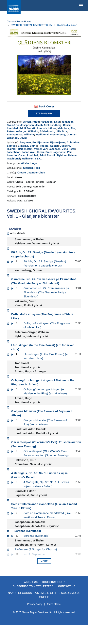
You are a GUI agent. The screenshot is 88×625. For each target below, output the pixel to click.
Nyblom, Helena (67, 155)
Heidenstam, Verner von (32, 148)
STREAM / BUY (44, 113)
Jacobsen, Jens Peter (62, 148)
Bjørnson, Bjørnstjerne (51, 142)
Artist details (17, 233)
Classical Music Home (19, 21)
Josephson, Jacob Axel (34, 125)
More (44, 561)
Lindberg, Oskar (60, 125)
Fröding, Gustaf (48, 145)
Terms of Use (54, 604)
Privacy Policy (34, 604)
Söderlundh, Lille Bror (53, 131)
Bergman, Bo (28, 142)
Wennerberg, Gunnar (63, 134)
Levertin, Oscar (16, 155)
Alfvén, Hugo (31, 121)
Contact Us (66, 586)
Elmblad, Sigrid (27, 145)
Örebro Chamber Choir (31, 172)
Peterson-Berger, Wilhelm (22, 131)
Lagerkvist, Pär (62, 152)
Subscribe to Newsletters (33, 586)
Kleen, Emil (44, 152)
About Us (31, 582)
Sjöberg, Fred (31, 167)
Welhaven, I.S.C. (32, 158)
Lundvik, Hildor (46, 128)
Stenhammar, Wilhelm (20, 134)
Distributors (52, 582)
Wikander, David (17, 137)
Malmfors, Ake (66, 128)
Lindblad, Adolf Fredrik (21, 128)
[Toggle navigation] (80, 5)
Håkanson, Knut (50, 121)
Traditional (42, 134)
